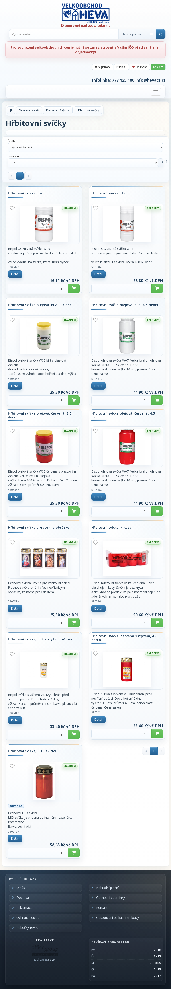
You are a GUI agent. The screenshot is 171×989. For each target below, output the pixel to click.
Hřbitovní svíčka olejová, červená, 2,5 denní (40, 415)
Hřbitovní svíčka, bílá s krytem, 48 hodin (42, 639)
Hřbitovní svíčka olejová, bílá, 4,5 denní (124, 305)
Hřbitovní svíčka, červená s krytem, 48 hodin (123, 638)
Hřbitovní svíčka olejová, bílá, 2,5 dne (40, 305)
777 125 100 (123, 80)
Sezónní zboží (29, 110)
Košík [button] (158, 67)
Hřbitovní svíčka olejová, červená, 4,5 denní (123, 415)
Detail (15, 274)
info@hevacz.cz (150, 80)
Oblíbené (139, 67)
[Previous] (11, 176)
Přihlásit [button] (121, 67)
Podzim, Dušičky (58, 110)
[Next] (28, 176)
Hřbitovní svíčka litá (25, 193)
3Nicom (52, 960)
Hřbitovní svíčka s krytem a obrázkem (40, 528)
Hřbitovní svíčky (88, 110)
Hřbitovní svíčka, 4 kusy (111, 528)
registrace (103, 67)
